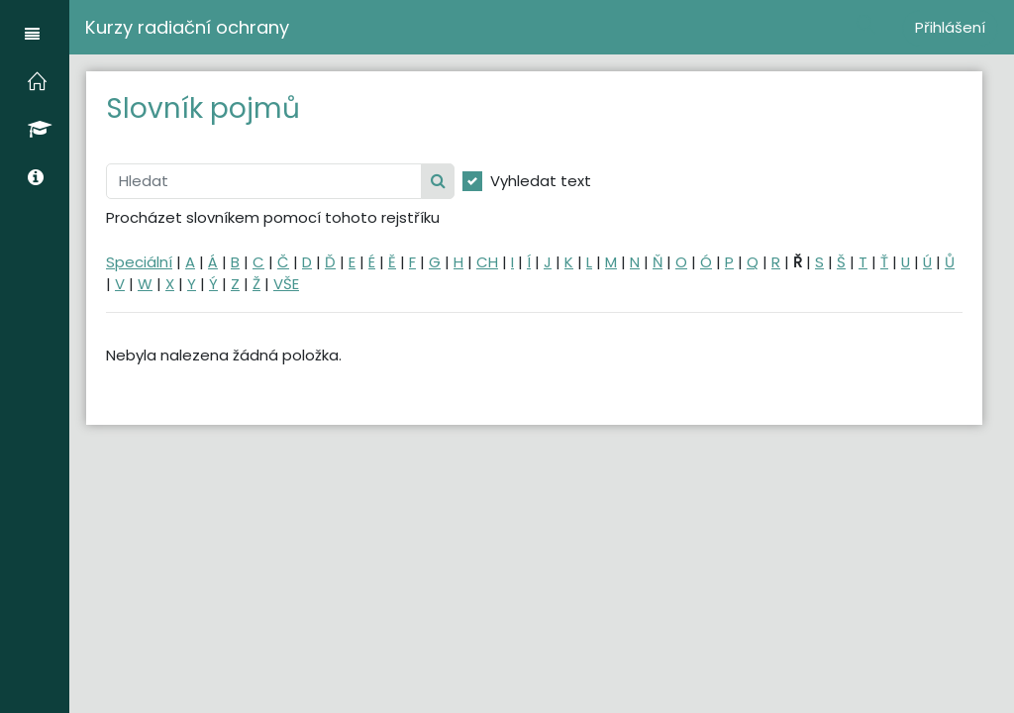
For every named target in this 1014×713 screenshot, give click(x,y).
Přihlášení (950, 27)
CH (487, 262)
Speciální (139, 262)
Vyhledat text (540, 180)
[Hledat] (264, 181)
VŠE (286, 283)
